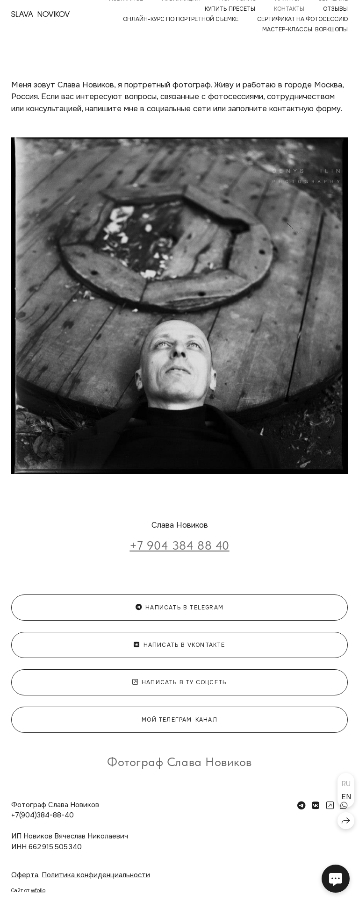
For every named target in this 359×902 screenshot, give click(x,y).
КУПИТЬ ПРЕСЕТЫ (230, 9)
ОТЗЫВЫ (335, 9)
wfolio (38, 890)
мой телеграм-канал (179, 719)
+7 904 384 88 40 (179, 545)
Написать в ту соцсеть (179, 682)
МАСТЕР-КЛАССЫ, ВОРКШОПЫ (305, 29)
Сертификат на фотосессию (302, 19)
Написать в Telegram (179, 607)
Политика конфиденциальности (96, 875)
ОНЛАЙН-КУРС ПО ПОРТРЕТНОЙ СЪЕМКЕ (180, 19)
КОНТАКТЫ (289, 9)
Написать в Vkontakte (179, 645)
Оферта (24, 875)
